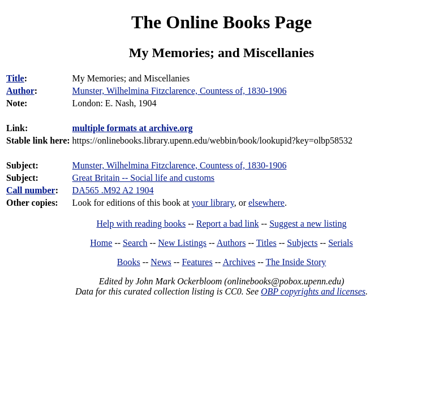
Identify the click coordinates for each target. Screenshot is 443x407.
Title (15, 78)
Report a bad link (227, 223)
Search (135, 243)
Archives (238, 262)
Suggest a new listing (307, 223)
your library (213, 202)
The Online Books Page (221, 22)
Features (197, 262)
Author (20, 91)
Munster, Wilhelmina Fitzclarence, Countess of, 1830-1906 (179, 165)
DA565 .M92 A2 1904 (113, 190)
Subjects (302, 243)
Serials (340, 243)
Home (101, 243)
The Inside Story (296, 262)
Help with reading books (141, 223)
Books (128, 262)
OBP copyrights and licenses (313, 291)
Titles (266, 243)
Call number (30, 190)
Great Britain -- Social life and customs (143, 178)
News (160, 262)
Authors (231, 243)
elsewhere (266, 202)
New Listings (182, 243)
